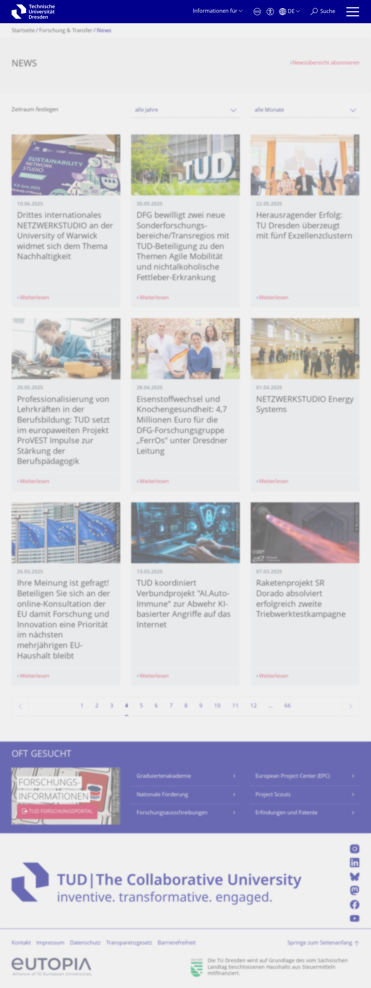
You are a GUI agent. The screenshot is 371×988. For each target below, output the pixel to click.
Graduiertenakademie (164, 776)
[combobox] (185, 110)
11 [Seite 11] (235, 706)
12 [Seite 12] (253, 706)
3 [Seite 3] (111, 706)
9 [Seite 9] (201, 706)
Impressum (50, 943)
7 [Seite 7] (171, 706)
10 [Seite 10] (217, 706)
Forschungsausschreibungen (172, 813)
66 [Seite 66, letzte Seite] (287, 706)
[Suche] (322, 11)
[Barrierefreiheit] (270, 11)
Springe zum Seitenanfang (319, 943)
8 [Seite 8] (186, 706)
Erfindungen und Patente (286, 813)
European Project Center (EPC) (292, 776)
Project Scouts (273, 795)
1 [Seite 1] (82, 706)
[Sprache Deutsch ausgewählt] (289, 11)
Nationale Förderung (162, 795)
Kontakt (21, 943)
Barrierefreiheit (177, 943)
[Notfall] (257, 11)
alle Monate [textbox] (269, 110)
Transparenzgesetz (129, 943)
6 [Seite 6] (156, 706)
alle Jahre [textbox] (146, 110)
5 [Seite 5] (141, 706)
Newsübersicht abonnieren (325, 63)
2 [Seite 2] (97, 706)
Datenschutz (85, 943)
